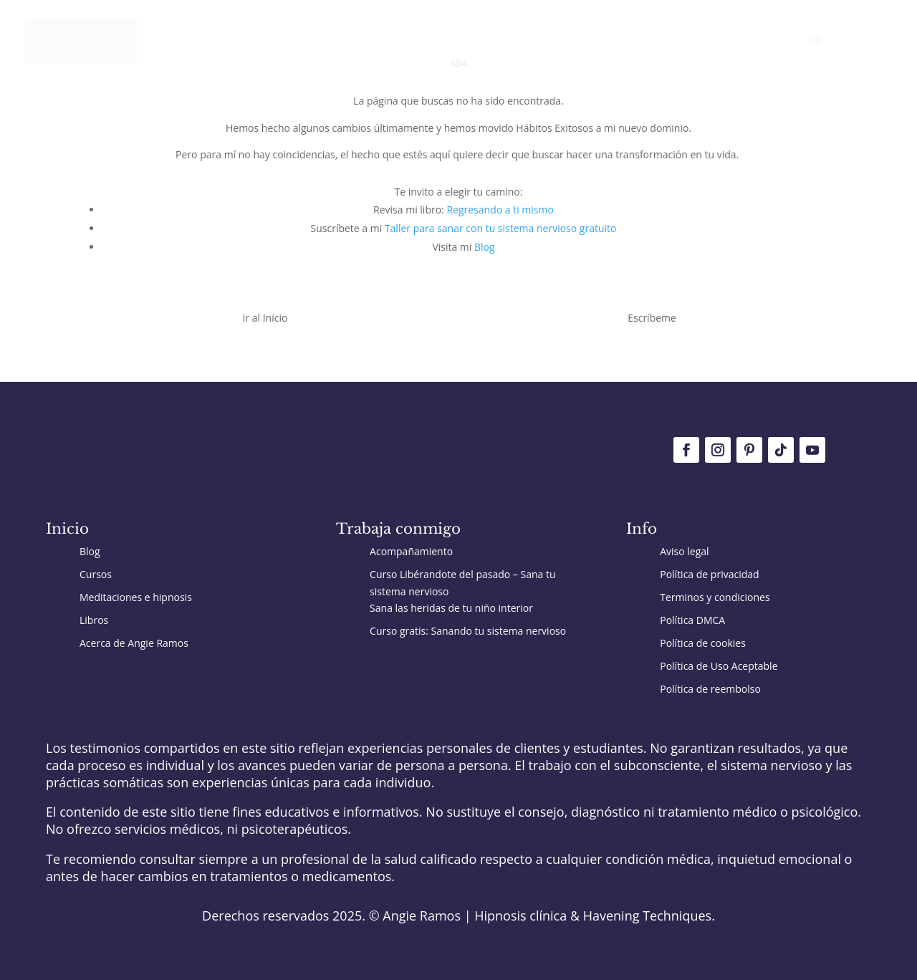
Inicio (370, 41)
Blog (414, 41)
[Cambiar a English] (836, 59)
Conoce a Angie (748, 41)
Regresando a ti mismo (499, 209)
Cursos (670, 41)
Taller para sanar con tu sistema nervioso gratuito (501, 228)
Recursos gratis (592, 41)
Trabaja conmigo (488, 41)
